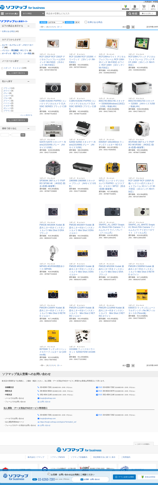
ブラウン (8, 111)
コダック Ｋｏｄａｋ (15, 68)
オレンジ (8, 108)
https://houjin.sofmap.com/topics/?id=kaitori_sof (58, 422)
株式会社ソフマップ (36, 457)
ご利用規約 (147, 2)
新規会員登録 (125, 8)
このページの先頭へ (143, 444)
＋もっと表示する (26, 115)
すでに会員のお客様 (126, 477)
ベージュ (8, 103)
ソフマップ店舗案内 (79, 457)
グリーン (8, 101)
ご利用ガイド (134, 8)
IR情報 (155, 2)
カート (144, 8)
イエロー (8, 106)
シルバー (8, 96)
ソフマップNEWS (57, 457)
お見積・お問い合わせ (90, 479)
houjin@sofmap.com (48, 398)
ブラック (9, 88)
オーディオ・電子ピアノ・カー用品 (18, 53)
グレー (7, 93)
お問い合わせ (45, 402)
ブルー (7, 98)
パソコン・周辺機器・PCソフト (16, 50)
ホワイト (8, 91)
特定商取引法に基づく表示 (104, 457)
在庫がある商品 (10, 31)
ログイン (153, 8)
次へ (59, 27)
